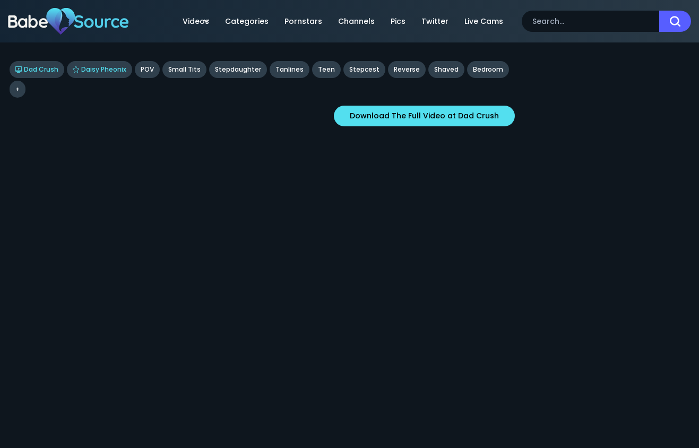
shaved (446, 69)
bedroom (488, 69)
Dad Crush (36, 69)
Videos (196, 21)
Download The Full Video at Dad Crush (424, 115)
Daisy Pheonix (99, 69)
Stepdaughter (238, 69)
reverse (407, 69)
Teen (326, 69)
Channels (356, 21)
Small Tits (184, 69)
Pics (398, 21)
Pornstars (303, 21)
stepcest (364, 69)
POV (147, 69)
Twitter (434, 21)
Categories (247, 21)
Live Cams (483, 21)
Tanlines (289, 69)
